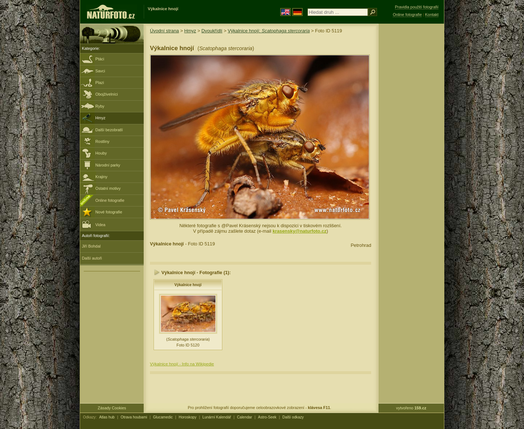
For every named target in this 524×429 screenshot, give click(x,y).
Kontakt (431, 14)
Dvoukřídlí (212, 30)
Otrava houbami (133, 417)
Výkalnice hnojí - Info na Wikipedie (182, 364)
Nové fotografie (108, 212)
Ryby (99, 106)
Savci (100, 71)
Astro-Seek (267, 417)
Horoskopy (187, 417)
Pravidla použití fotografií (416, 7)
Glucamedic (163, 417)
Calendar (244, 417)
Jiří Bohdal (91, 246)
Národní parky (107, 165)
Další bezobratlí (109, 130)
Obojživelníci (106, 94)
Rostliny (102, 141)
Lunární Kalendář (216, 417)
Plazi (99, 82)
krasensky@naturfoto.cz (299, 231)
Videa (94, 224)
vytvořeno (411, 408)
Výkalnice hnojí (188, 285)
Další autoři (92, 258)
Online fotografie (109, 200)
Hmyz (100, 118)
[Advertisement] (411, 140)
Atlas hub (107, 417)
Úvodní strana (164, 30)
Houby (101, 153)
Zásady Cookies (112, 408)
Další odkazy (293, 417)
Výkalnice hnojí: (269, 30)
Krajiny (101, 177)
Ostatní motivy (108, 188)
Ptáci (99, 59)
